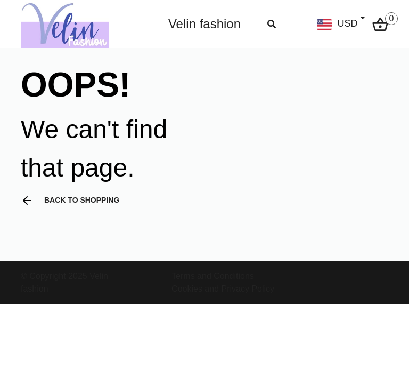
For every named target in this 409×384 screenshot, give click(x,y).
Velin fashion (204, 24)
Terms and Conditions (212, 276)
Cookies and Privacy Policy (222, 288)
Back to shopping (70, 200)
